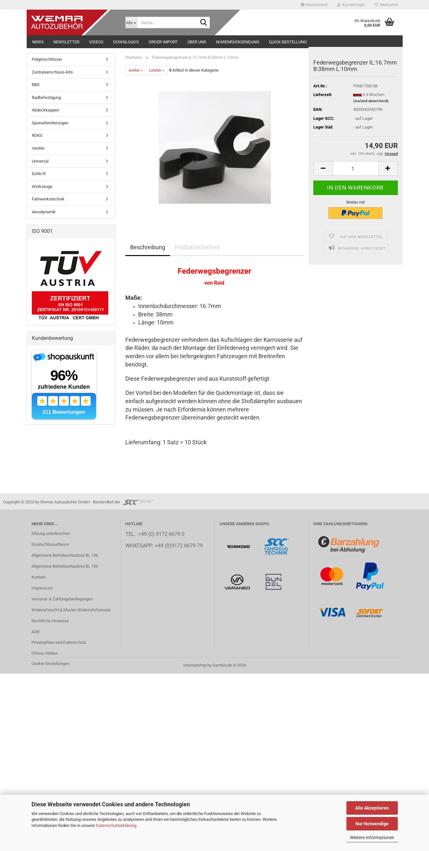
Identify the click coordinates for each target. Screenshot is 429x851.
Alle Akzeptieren (372, 808)
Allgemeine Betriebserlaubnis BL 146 (64, 555)
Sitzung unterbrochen (50, 533)
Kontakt (38, 577)
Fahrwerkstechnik (48, 199)
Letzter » (156, 70)
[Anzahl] (355, 168)
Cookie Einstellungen (50, 663)
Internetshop (194, 665)
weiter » (136, 70)
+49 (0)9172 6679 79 (179, 546)
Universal (40, 161)
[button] (314, 5)
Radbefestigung (46, 97)
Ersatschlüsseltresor (50, 544)
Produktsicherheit (197, 247)
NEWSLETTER (66, 42)
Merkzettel (386, 5)
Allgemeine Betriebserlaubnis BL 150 (64, 566)
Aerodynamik (44, 211)
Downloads (126, 42)
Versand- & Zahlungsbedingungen (62, 599)
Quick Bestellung (288, 42)
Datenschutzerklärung (116, 825)
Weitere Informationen (372, 837)
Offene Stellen (44, 653)
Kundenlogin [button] (351, 5)
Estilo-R (39, 173)
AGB (35, 631)
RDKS (37, 135)
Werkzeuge (42, 186)
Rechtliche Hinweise (50, 620)
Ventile (38, 148)
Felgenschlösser (47, 59)
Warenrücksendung (237, 42)
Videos (96, 42)
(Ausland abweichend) (371, 101)
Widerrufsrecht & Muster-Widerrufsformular (71, 609)
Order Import (163, 42)
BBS (36, 84)
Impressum (41, 588)
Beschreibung (147, 247)
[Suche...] (131, 22)
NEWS (38, 42)
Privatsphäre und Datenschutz (58, 642)
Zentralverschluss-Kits (52, 72)
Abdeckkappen (45, 110)
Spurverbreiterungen (50, 122)
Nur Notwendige (372, 823)
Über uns (196, 42)
